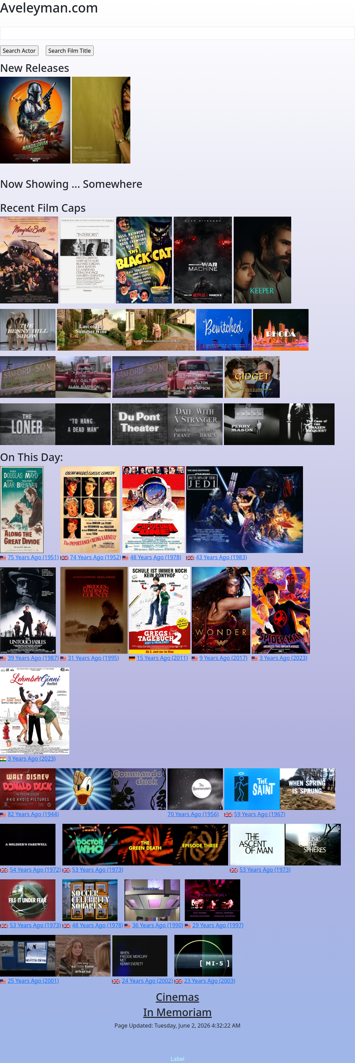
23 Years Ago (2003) (209, 981)
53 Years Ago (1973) (97, 869)
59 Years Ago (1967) (259, 814)
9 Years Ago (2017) (224, 658)
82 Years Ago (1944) (33, 814)
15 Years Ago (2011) (162, 658)
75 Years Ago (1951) (33, 557)
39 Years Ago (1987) (33, 658)
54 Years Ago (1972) (35, 869)
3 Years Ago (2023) (283, 658)
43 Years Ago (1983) (221, 557)
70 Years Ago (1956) (192, 814)
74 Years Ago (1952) (95, 557)
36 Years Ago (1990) (157, 925)
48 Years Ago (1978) (155, 557)
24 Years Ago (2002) (147, 981)
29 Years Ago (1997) (217, 925)
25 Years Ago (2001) (33, 981)
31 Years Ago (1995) (93, 658)
